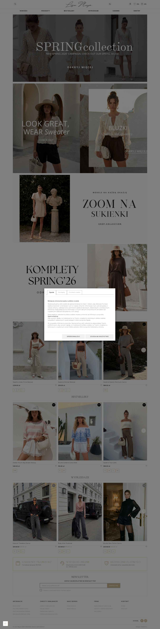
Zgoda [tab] (51, 292)
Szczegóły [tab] (61, 292)
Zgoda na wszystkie (99, 336)
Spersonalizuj (73, 336)
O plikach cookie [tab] (74, 292)
